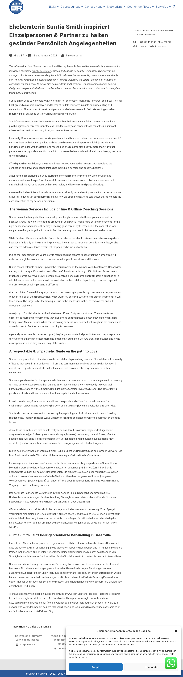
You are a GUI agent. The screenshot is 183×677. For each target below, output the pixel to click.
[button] (176, 631)
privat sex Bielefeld (41, 71)
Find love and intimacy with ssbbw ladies (27, 637)
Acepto (96, 667)
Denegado (151, 667)
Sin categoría (74, 55)
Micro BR (19, 55)
